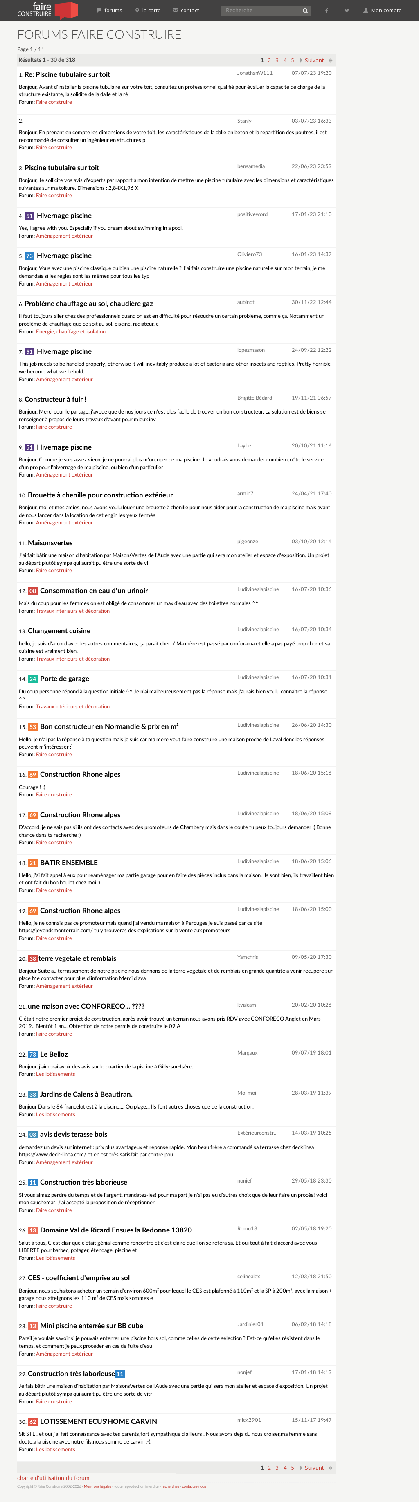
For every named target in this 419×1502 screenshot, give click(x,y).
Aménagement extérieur (64, 236)
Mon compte (382, 10)
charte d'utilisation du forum (53, 1478)
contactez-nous (194, 1487)
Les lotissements (55, 1074)
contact (186, 10)
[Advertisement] (380, 151)
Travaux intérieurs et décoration (73, 611)
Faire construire (54, 102)
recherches (170, 1487)
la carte (148, 10)
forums (109, 10)
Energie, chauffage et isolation (71, 332)
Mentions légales (97, 1487)
